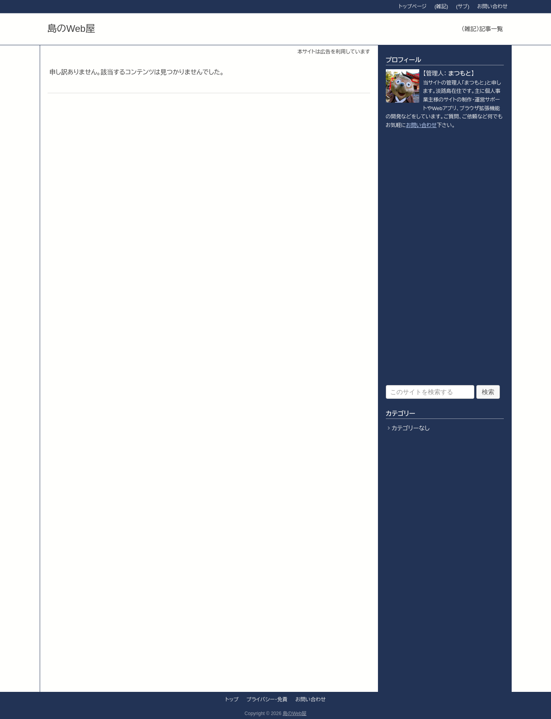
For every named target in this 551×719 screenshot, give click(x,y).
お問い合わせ (421, 125)
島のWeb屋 (71, 28)
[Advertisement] (445, 257)
